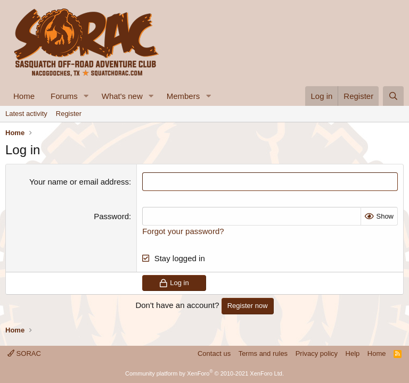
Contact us (214, 353)
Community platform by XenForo (204, 373)
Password (111, 216)
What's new (122, 96)
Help (353, 353)
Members (183, 96)
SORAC (24, 353)
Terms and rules (263, 353)
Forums (64, 96)
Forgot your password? (183, 231)
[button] (86, 96)
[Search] (393, 96)
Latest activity (26, 114)
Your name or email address (79, 181)
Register (68, 114)
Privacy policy (317, 353)
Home (24, 96)
